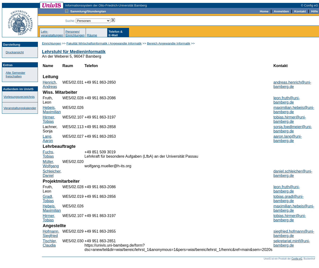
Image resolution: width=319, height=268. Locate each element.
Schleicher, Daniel (52, 173)
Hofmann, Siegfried (51, 233)
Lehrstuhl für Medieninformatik (74, 51)
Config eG (296, 258)
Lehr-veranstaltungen (52, 33)
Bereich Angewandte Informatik (168, 43)
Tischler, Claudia (50, 243)
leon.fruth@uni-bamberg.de (286, 100)
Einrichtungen (51, 43)
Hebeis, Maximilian (52, 110)
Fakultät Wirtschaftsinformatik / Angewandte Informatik (104, 43)
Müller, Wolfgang (51, 164)
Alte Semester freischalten (15, 74)
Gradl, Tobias (48, 198)
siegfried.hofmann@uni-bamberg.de (293, 233)
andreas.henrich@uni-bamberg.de (292, 84)
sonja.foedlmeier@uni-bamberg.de (292, 129)
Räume (92, 35)
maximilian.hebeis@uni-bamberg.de (293, 110)
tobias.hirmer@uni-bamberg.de (289, 119)
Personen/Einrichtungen (75, 33)
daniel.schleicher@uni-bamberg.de (292, 173)
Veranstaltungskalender (20, 108)
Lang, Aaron (48, 138)
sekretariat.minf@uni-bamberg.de (291, 243)
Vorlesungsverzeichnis (19, 97)
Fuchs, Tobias (48, 154)
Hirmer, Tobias (49, 119)
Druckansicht (15, 52)
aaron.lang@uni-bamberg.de (287, 138)
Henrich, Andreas (50, 84)
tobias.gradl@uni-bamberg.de (288, 198)
